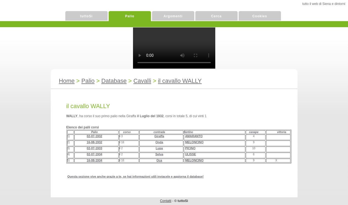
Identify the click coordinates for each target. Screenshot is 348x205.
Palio (129, 16)
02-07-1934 (94, 154)
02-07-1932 (94, 136)
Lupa (159, 148)
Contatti (165, 201)
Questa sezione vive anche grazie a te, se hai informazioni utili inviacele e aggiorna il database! (135, 176)
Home (67, 80)
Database (113, 80)
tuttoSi (86, 16)
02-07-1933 (94, 148)
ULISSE (190, 154)
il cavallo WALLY (180, 80)
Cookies (259, 16)
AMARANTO (194, 136)
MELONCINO (194, 142)
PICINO (190, 148)
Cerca (216, 16)
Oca (159, 160)
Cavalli (142, 80)
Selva (159, 154)
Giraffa (159, 136)
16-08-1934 (94, 160)
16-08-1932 (94, 142)
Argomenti (173, 16)
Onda (159, 142)
